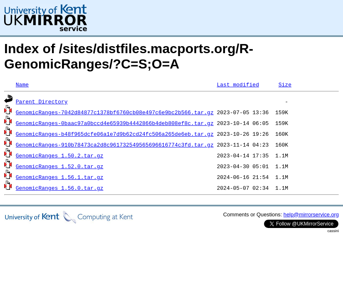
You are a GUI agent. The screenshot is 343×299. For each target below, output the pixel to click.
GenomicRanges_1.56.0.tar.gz (60, 187)
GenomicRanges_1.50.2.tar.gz (60, 155)
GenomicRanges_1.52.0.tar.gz (60, 166)
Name (22, 84)
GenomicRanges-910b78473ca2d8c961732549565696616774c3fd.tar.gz (115, 144)
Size (285, 84)
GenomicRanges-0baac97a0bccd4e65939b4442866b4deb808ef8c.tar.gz (115, 123)
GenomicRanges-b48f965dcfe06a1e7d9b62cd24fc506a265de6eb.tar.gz (115, 133)
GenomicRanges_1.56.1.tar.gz (60, 177)
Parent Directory (42, 101)
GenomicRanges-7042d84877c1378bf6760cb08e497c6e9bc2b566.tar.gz (115, 112)
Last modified (238, 84)
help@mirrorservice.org (311, 214)
